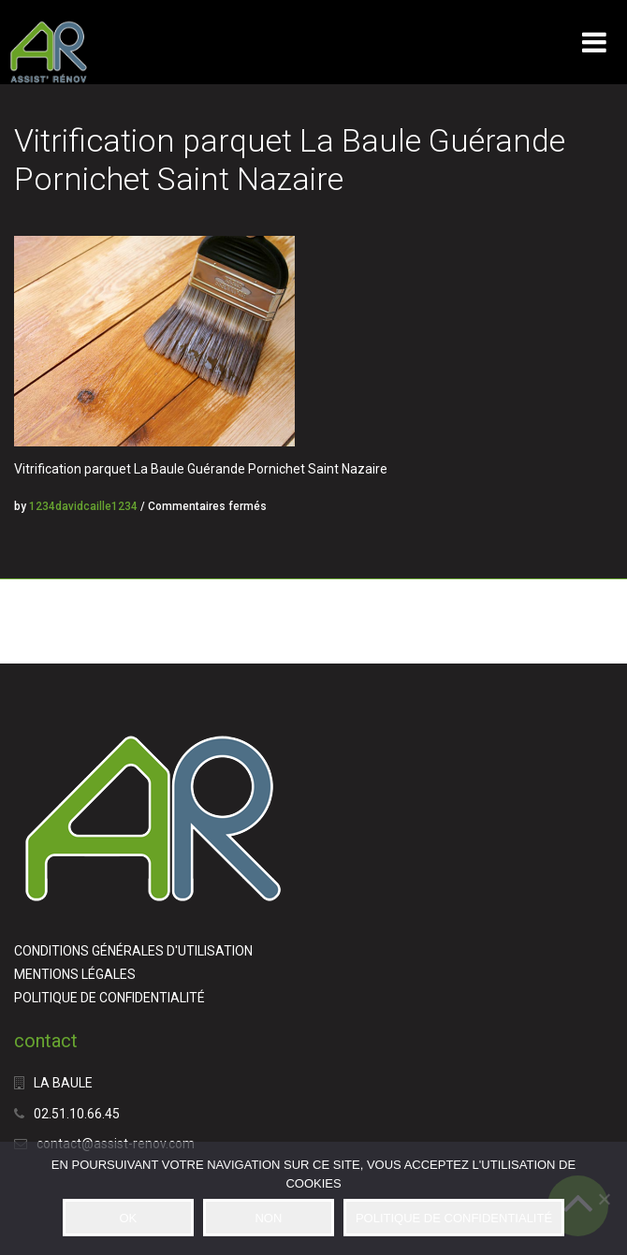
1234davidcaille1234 (83, 506)
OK (128, 1218)
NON (268, 1218)
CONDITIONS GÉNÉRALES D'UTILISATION (133, 950)
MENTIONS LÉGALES (75, 974)
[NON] (603, 1198)
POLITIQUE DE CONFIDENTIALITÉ (109, 997)
